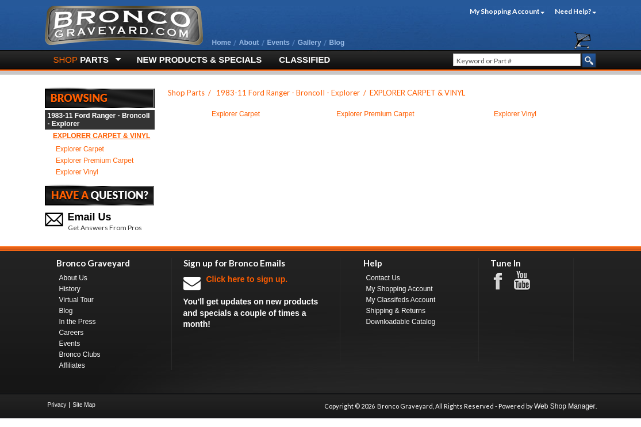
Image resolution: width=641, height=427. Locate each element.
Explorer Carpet (80, 149)
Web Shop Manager (565, 406)
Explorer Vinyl (77, 172)
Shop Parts (186, 92)
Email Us (90, 217)
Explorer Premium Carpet (94, 161)
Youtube (528, 281)
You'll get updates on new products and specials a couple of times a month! (255, 301)
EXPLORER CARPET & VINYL (101, 136)
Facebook (503, 280)
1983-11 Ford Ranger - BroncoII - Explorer (99, 120)
